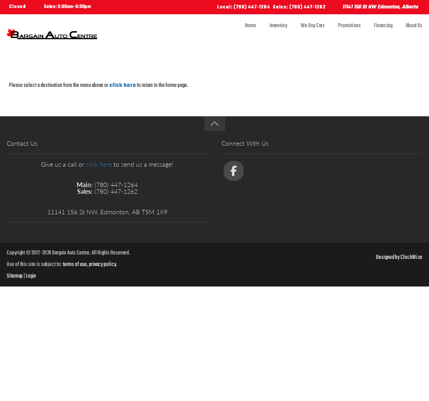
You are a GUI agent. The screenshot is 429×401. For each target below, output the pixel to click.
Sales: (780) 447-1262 (299, 7)
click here (122, 85)
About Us (414, 34)
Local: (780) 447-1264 (243, 7)
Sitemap (15, 276)
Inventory (278, 34)
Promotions (349, 34)
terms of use (75, 264)
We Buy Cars (313, 34)
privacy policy (102, 264)
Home (250, 34)
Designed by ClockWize (399, 257)
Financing (383, 34)
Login (31, 276)
